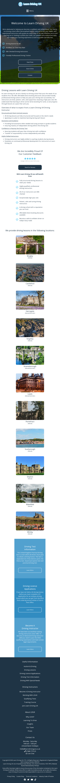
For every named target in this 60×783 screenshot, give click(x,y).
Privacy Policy (11, 776)
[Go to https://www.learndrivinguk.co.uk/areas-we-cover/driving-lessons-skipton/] (30, 468)
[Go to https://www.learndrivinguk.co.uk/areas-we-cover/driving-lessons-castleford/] (30, 275)
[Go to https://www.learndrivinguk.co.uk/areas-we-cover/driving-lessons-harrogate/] (30, 302)
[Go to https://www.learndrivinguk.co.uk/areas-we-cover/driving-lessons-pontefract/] (30, 413)
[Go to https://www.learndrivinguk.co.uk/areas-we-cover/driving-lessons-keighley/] (30, 330)
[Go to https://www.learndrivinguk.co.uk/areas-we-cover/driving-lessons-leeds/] (30, 385)
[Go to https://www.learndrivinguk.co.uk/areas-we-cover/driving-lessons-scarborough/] (30, 440)
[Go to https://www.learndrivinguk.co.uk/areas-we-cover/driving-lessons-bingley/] (30, 247)
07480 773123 (31, 751)
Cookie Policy (20, 776)
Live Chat (31, 753)
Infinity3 (36, 765)
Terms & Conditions (31, 776)
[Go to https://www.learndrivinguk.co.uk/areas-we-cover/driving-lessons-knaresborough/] (30, 357)
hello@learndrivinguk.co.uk (30, 749)
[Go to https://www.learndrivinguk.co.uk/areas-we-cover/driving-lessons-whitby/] (30, 523)
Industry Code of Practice (46, 776)
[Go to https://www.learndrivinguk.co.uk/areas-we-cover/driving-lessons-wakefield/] (30, 496)
